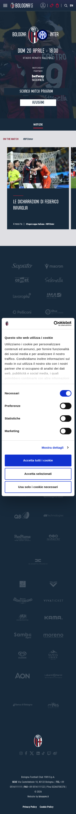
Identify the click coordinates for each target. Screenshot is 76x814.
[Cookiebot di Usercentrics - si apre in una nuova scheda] (54, 323)
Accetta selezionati (38, 473)
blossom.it (44, 796)
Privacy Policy (30, 806)
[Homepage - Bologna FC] (22, 5)
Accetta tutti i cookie (38, 460)
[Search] (66, 5)
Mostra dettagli (52, 447)
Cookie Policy (46, 806)
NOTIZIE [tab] (38, 124)
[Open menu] (5, 6)
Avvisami (38, 102)
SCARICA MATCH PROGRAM (36, 91)
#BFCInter (28, 139)
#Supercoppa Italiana (35, 224)
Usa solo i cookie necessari (38, 487)
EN (71, 5)
